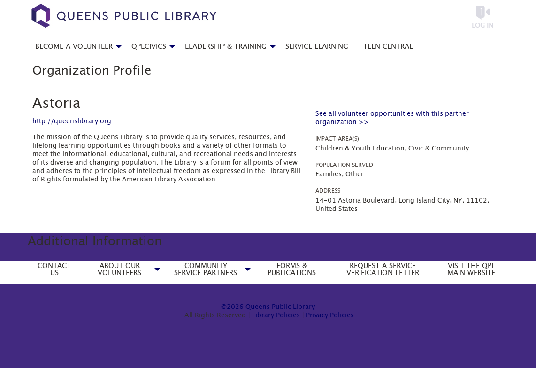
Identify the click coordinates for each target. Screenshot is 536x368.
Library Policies (276, 315)
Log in (482, 26)
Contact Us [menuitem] (54, 270)
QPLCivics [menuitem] (148, 46)
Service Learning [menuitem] (316, 46)
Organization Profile (91, 71)
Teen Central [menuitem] (388, 46)
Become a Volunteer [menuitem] (74, 46)
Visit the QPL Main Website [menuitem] (471, 270)
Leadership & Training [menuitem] (226, 46)
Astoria (56, 104)
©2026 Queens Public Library (268, 307)
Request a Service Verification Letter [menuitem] (382, 270)
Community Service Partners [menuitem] (205, 270)
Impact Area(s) (337, 139)
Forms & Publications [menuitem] (292, 270)
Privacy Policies (330, 315)
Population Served (344, 165)
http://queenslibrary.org (71, 121)
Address (327, 191)
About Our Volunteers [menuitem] (119, 270)
